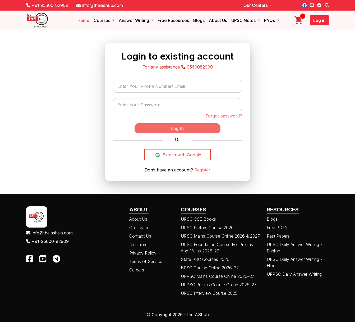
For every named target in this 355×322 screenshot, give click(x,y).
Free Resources (173, 20)
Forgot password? (224, 116)
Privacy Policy (142, 253)
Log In (177, 128)
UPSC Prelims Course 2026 (207, 227)
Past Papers (278, 236)
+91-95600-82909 (47, 241)
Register (201, 170)
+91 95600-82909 (47, 5)
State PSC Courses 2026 (205, 259)
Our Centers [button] (255, 5)
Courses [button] (102, 20)
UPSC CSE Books (198, 219)
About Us (218, 20)
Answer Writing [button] (134, 20)
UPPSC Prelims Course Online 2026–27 (218, 284)
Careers (136, 270)
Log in (319, 20)
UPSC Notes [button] (244, 20)
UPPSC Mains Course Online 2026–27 (217, 276)
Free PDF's (277, 227)
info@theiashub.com (99, 5)
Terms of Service (145, 261)
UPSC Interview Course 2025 (209, 293)
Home (83, 20)
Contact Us (140, 236)
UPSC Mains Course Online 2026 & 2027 (220, 236)
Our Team (138, 227)
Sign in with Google (177, 155)
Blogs (199, 20)
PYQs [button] (270, 20)
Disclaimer (139, 244)
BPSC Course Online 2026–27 (210, 267)
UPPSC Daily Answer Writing (294, 274)
